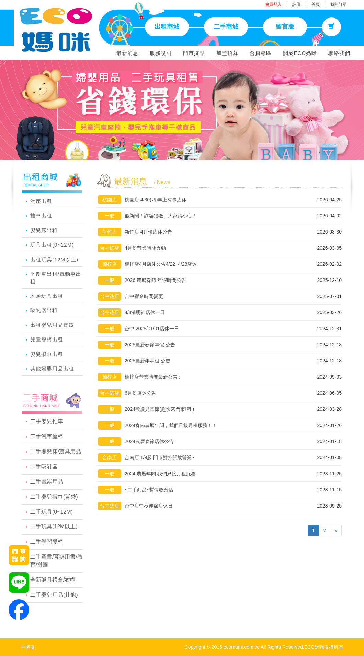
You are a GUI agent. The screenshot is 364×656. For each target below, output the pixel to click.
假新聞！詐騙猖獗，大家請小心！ (161, 215)
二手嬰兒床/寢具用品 (55, 451)
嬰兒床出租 (44, 230)
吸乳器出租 (44, 310)
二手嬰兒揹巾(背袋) (54, 497)
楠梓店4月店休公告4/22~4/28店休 (161, 264)
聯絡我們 (339, 53)
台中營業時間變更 (144, 296)
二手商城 (226, 26)
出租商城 (167, 26)
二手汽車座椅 (46, 436)
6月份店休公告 (140, 393)
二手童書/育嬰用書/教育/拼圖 (56, 561)
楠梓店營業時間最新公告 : (152, 377)
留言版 (285, 26)
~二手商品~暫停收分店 (149, 489)
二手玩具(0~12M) (51, 512)
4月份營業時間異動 (145, 248)
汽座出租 (41, 201)
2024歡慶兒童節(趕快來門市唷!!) (159, 409)
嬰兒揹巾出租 (46, 354)
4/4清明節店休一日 (145, 312)
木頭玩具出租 (46, 296)
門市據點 (194, 53)
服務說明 (161, 53)
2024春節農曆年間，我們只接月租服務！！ (171, 425)
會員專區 (261, 53)
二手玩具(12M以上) (54, 526)
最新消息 (127, 53)
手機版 (28, 647)
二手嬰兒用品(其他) (54, 595)
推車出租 (41, 215)
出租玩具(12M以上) (54, 259)
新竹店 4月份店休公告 (148, 232)
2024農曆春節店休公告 (149, 441)
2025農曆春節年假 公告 (150, 344)
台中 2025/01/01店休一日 (152, 328)
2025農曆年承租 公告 (147, 360)
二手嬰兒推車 (46, 421)
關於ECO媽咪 (300, 53)
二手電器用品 (46, 482)
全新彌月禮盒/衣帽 (53, 580)
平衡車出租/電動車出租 (55, 277)
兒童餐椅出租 (46, 339)
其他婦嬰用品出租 (52, 368)
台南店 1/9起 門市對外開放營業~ (159, 457)
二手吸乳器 (44, 466)
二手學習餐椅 (46, 542)
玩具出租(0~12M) (52, 245)
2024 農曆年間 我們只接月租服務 (160, 473)
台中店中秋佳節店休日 (149, 506)
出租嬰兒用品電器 (52, 325)
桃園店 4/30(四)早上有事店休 (155, 199)
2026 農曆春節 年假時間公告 (155, 280)
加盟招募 (227, 53)
